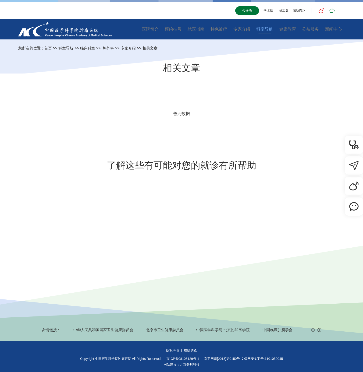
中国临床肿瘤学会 (277, 330)
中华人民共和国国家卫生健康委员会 (103, 330)
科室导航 (264, 29)
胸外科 (108, 48)
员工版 (284, 10)
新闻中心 (333, 29)
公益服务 (310, 29)
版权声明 (172, 350)
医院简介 (150, 29)
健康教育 (287, 29)
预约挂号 (173, 29)
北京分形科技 (189, 364)
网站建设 (170, 364)
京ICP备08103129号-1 (182, 359)
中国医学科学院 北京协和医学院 (222, 330)
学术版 (268, 10)
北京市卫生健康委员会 (164, 330)
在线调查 (190, 350)
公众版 (247, 10)
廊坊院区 (299, 10)
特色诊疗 (218, 29)
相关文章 (149, 48)
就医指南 (196, 29)
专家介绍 (241, 29)
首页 (48, 48)
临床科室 (87, 48)
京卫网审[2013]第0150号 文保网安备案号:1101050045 (243, 359)
